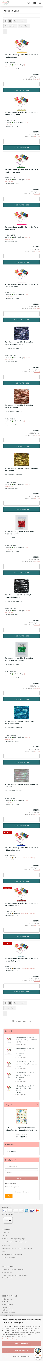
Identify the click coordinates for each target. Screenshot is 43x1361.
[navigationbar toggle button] (40, 3)
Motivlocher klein (7, 1310)
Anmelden (21, 1178)
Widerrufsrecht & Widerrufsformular (14, 1242)
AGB (3, 1251)
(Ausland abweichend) (28, 858)
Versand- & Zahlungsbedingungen (14, 1239)
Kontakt (4, 1235)
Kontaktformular (7, 1278)
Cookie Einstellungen (9, 1257)
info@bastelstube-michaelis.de (17, 1275)
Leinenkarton (6, 1307)
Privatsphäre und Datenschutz (12, 1255)
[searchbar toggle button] (29, 3)
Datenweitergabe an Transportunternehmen (17, 1248)
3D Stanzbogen (7, 1299)
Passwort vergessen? (12, 1187)
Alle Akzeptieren (21, 1343)
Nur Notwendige (21, 1350)
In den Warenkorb (21, 90)
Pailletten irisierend (8, 1313)
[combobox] (20, 21)
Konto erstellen (10, 1183)
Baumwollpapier (7, 1304)
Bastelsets (5, 1302)
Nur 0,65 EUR (21, 1136)
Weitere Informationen (21, 1356)
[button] (5, 21)
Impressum (5, 1232)
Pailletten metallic (8, 1315)
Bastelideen (6, 1245)
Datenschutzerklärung (9, 1339)
